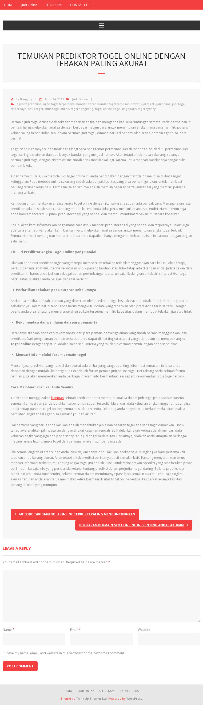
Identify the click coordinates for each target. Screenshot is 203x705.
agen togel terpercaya (59, 104)
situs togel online (57, 109)
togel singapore (124, 109)
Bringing (26, 99)
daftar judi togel (142, 104)
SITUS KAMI (54, 5)
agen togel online (29, 104)
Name (8, 629)
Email (75, 629)
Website (144, 629)
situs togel (35, 109)
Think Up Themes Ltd (91, 698)
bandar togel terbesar (113, 104)
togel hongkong (82, 109)
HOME (8, 5)
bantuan (57, 398)
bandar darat (86, 104)
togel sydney (147, 109)
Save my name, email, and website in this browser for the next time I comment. (66, 653)
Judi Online (29, 5)
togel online (103, 109)
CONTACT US (80, 5)
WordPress (134, 698)
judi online (163, 104)
